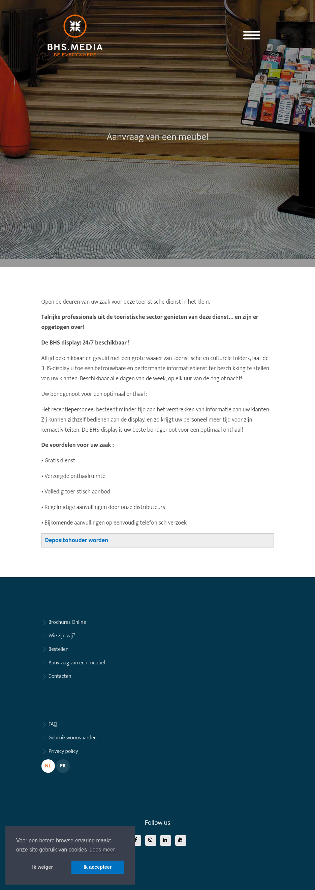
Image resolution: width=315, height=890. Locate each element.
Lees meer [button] (102, 850)
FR (63, 765)
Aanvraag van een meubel (77, 662)
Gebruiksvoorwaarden (73, 737)
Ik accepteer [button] (98, 867)
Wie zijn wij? (62, 635)
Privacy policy (63, 751)
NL (48, 765)
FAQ (53, 724)
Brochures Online (67, 622)
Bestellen (58, 649)
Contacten (60, 676)
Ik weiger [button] (42, 867)
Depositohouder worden (76, 540)
